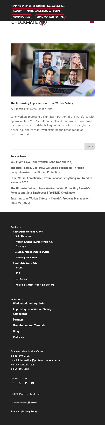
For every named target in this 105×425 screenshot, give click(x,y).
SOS (17, 273)
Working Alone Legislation (29, 303)
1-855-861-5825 (20, 368)
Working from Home (26, 257)
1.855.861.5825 (38, 5)
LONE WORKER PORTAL (50, 16)
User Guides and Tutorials (29, 325)
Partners (18, 319)
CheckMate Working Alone (28, 231)
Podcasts (18, 337)
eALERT (19, 267)
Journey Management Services (32, 251)
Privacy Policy (30, 411)
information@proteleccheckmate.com (39, 360)
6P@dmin (19, 108)
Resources (17, 299)
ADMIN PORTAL (21, 16)
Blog (16, 331)
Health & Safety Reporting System (34, 284)
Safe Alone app (23, 236)
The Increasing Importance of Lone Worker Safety (42, 103)
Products (16, 227)
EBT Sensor (21, 279)
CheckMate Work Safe (25, 263)
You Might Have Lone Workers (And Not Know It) (41, 162)
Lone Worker (45, 108)
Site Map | (16, 411)
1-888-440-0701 (20, 355)
